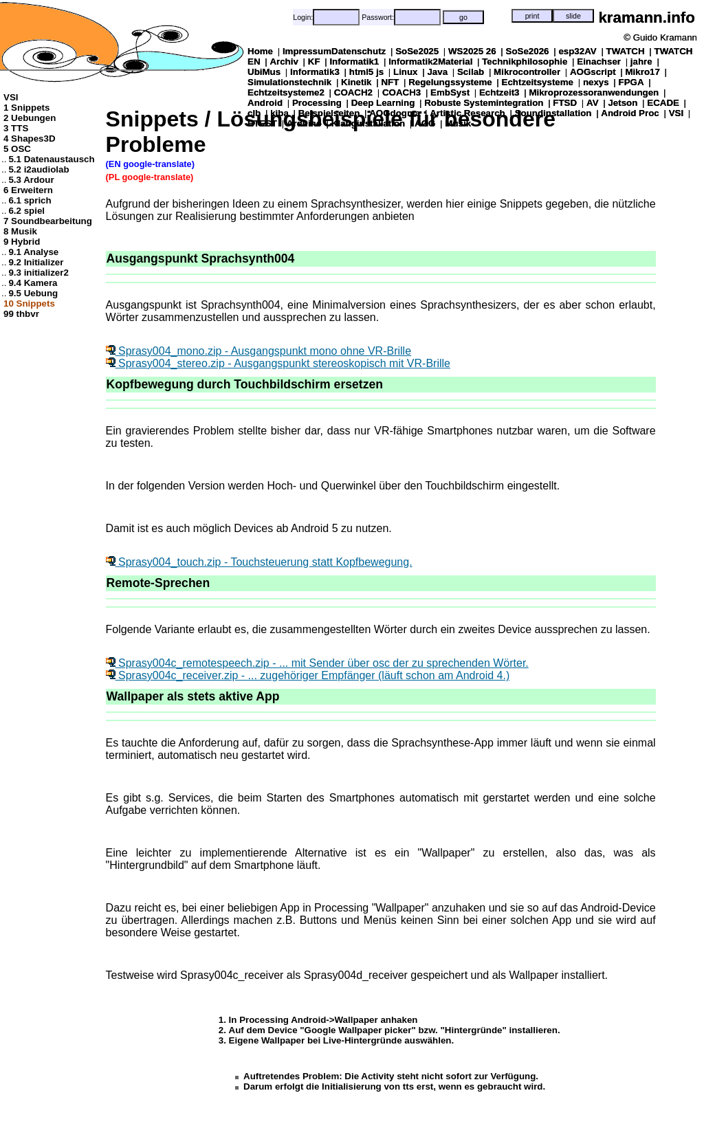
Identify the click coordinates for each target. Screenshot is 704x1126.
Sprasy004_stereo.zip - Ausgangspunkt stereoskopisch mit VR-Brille (278, 363)
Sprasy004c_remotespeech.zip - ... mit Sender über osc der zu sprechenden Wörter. (317, 663)
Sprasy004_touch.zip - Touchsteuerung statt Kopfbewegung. (259, 562)
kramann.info (646, 17)
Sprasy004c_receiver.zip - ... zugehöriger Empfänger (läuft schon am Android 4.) (308, 675)
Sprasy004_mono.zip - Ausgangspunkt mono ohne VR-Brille (258, 351)
